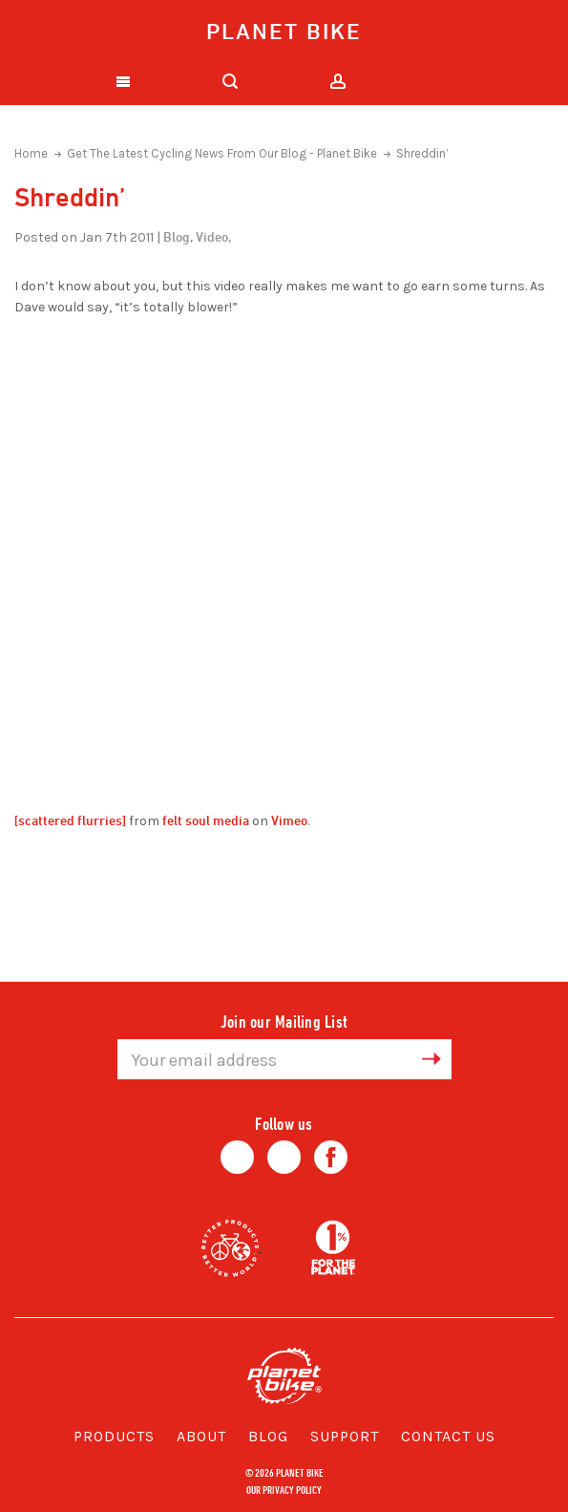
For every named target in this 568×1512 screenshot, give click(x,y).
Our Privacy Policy (284, 1489)
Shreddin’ (422, 153)
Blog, (178, 236)
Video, (213, 236)
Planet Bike (284, 30)
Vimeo (289, 820)
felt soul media (205, 820)
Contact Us (448, 1436)
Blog (268, 1436)
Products (114, 1436)
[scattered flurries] (70, 820)
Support (344, 1436)
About (201, 1436)
